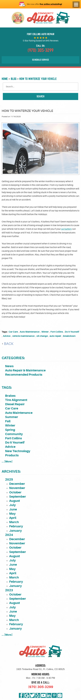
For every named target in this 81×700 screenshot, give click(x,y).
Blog (13, 78)
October (15, 492)
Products (12, 455)
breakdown (69, 336)
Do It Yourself (72, 331)
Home (5, 78)
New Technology (17, 451)
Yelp (37, 695)
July (12, 505)
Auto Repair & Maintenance (25, 370)
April (12, 518)
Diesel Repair (15, 404)
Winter (45, 331)
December (17, 483)
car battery (66, 229)
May (12, 513)
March (14, 522)
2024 (9, 535)
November (17, 488)
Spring (10, 430)
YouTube (43, 695)
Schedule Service (40, 60)
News (9, 366)
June (13, 509)
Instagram (59, 695)
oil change (42, 336)
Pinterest (54, 695)
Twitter (32, 695)
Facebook (21, 695)
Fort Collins (56, 331)
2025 (9, 479)
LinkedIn (48, 695)
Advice (6, 336)
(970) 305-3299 (40, 687)
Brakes (10, 395)
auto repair (55, 336)
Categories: (13, 358)
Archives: (11, 471)
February (16, 526)
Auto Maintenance (29, 331)
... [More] (7, 461)
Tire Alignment (16, 400)
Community (14, 434)
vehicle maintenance (23, 336)
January (15, 530)
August (14, 501)
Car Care (13, 331)
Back (8, 344)
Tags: (7, 387)
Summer (11, 417)
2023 (9, 590)
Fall (7, 421)
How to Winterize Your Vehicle (38, 78)
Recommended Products (23, 374)
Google (26, 695)
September (17, 496)
